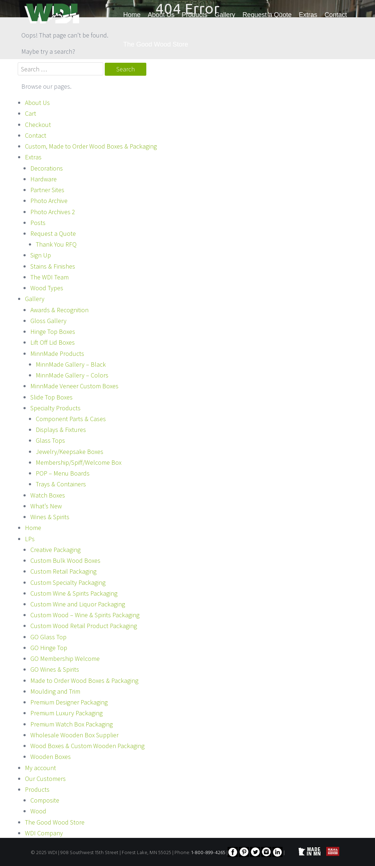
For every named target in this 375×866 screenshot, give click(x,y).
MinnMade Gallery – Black (71, 364)
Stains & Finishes (52, 266)
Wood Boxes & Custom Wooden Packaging (87, 746)
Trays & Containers (61, 484)
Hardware (43, 179)
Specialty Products (55, 408)
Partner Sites (47, 190)
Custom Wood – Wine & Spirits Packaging (84, 615)
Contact (335, 14)
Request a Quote (267, 14)
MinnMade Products (57, 353)
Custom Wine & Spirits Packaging (73, 593)
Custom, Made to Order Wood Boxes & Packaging (91, 146)
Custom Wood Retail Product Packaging (83, 626)
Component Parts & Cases (71, 419)
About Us (161, 14)
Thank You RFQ (56, 244)
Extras (308, 14)
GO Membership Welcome (65, 658)
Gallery (225, 14)
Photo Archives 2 (52, 212)
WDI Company (44, 833)
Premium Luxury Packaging (66, 713)
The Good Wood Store (155, 44)
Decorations (46, 168)
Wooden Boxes (50, 756)
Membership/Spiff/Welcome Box (78, 462)
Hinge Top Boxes (52, 331)
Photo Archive (49, 200)
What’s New (46, 506)
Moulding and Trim (55, 691)
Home (132, 14)
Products (194, 14)
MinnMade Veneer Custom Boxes (74, 386)
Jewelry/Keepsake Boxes (69, 451)
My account (40, 768)
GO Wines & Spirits (54, 669)
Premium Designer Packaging (69, 702)
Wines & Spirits (49, 517)
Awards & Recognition (59, 310)
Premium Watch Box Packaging (71, 724)
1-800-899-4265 (208, 853)
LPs (30, 539)
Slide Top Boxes (51, 397)
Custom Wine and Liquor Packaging (77, 604)
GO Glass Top (48, 637)
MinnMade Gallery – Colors (72, 375)
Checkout (38, 124)
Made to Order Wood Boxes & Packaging (84, 680)
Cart (30, 113)
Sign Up (40, 255)
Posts (38, 222)
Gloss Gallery (48, 321)
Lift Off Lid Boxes (52, 342)
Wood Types (46, 288)
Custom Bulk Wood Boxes (65, 560)
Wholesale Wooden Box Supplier (74, 735)
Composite (44, 800)
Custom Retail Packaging (63, 571)
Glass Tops (50, 440)
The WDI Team (49, 277)
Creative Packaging (55, 549)
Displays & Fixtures (61, 429)
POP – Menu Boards (63, 473)
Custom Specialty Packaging (67, 582)
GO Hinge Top (48, 648)
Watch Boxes (47, 495)
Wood (38, 811)
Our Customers (45, 778)
